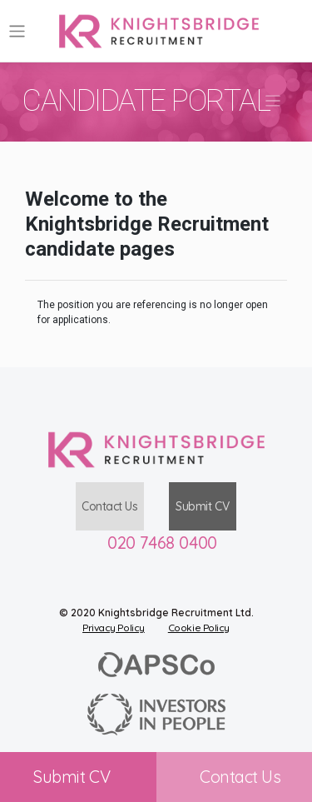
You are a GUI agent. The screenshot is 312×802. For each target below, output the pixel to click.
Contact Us (110, 506)
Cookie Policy (199, 627)
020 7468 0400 (162, 542)
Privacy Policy (113, 627)
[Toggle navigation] (17, 31)
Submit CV (202, 506)
